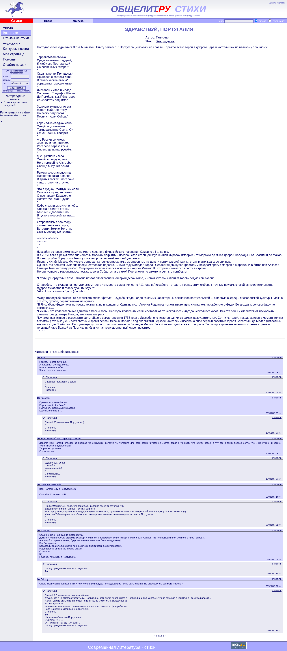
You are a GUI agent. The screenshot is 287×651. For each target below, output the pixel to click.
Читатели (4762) (46, 351)
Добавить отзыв (68, 351)
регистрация (8, 91)
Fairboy (45, 579)
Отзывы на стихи (16, 38)
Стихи (16, 21)
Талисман (162, 37)
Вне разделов (165, 41)
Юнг (43, 357)
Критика (77, 20)
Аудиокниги (11, 43)
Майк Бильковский (51, 484)
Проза (48, 20)
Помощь (9, 59)
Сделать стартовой (277, 3)
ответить (277, 357)
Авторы (8, 27)
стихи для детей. (15, 103)
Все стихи (10, 33)
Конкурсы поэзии (16, 49)
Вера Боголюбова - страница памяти (61, 438)
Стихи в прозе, (12, 102)
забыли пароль (23, 91)
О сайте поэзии (14, 65)
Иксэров (45, 398)
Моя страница (14, 54)
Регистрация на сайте (15, 112)
